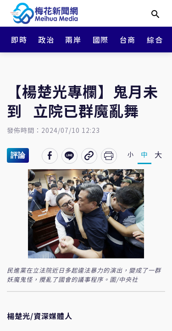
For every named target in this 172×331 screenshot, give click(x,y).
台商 (128, 39)
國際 (101, 39)
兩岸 (73, 39)
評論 (18, 155)
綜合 (155, 39)
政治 (46, 39)
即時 (19, 39)
